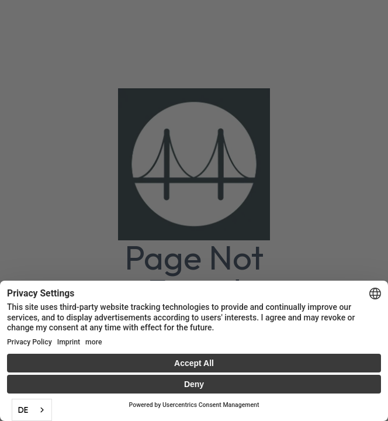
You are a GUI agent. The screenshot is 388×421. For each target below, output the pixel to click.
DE (23, 410)
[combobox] (32, 410)
